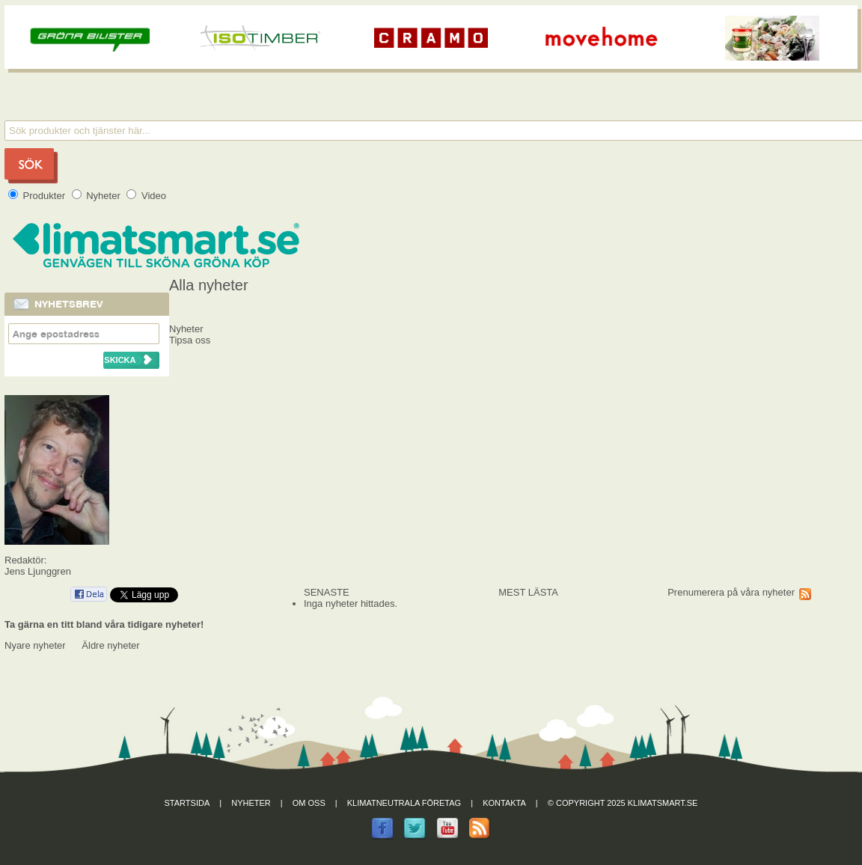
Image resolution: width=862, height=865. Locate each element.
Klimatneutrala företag (404, 802)
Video (146, 195)
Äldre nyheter (110, 645)
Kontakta (504, 802)
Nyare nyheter (35, 645)
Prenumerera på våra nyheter (731, 592)
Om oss (309, 802)
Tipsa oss (189, 340)
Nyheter (97, 195)
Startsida (187, 802)
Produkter (38, 195)
